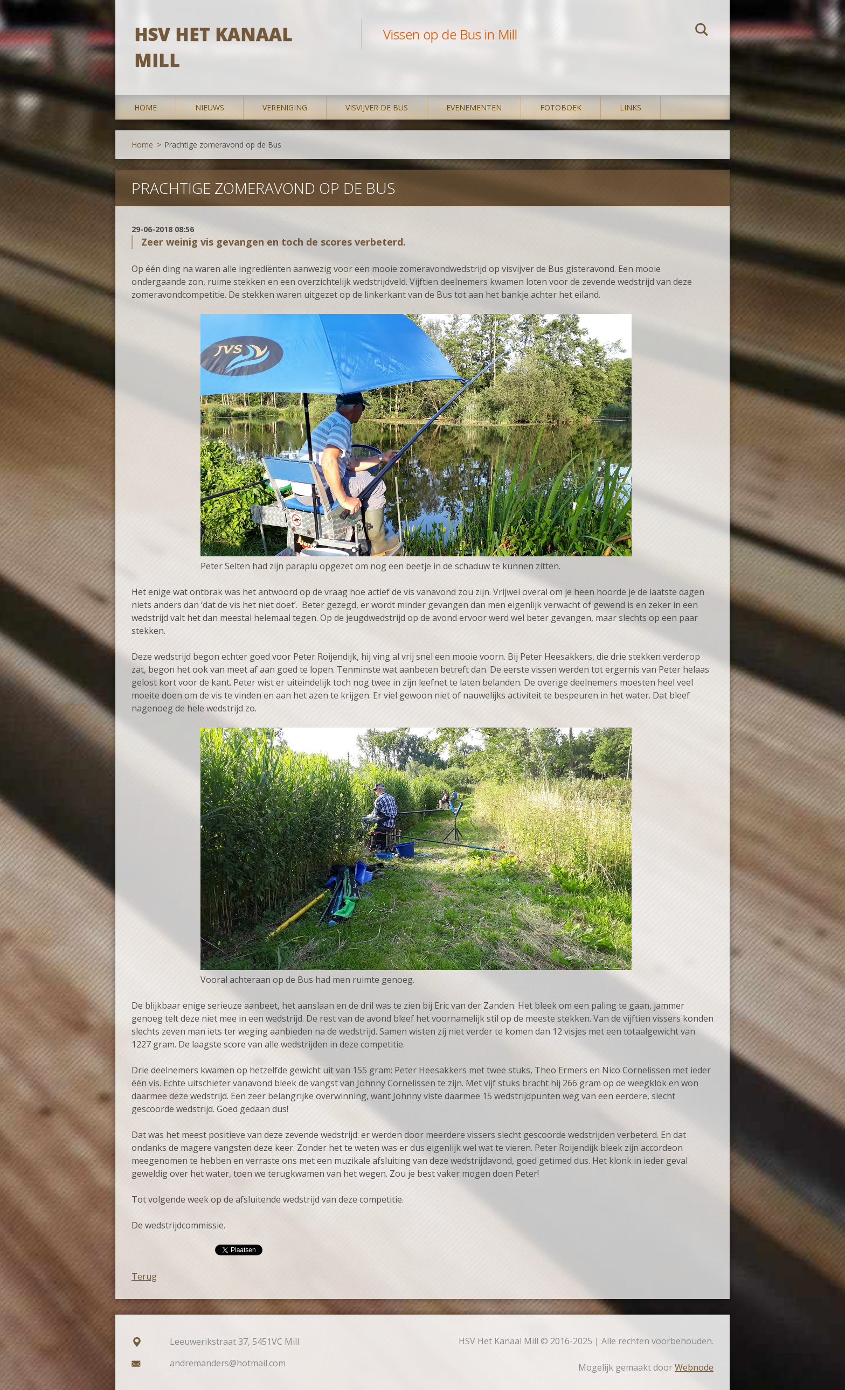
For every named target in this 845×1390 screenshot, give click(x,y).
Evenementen (474, 107)
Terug (144, 1276)
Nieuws (209, 107)
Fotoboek (560, 107)
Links (630, 107)
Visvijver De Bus (376, 107)
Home (145, 107)
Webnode (694, 1367)
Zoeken (701, 31)
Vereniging (284, 107)
